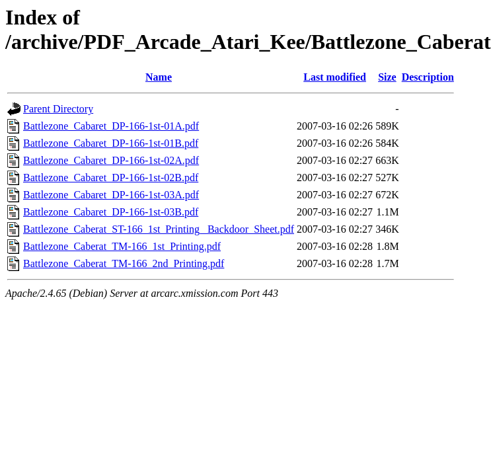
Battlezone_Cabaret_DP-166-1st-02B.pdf (110, 177)
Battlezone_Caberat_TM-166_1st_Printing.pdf (122, 246)
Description (428, 77)
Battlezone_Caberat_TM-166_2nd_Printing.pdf (123, 263)
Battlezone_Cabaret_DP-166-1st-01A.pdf (111, 126)
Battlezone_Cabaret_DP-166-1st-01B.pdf (110, 143)
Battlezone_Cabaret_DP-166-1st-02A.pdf (111, 160)
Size (387, 77)
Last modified (334, 77)
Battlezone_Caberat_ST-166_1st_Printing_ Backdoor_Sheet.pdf (158, 229)
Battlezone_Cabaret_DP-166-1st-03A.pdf (111, 194)
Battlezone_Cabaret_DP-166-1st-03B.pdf (110, 212)
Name (158, 77)
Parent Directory (58, 108)
